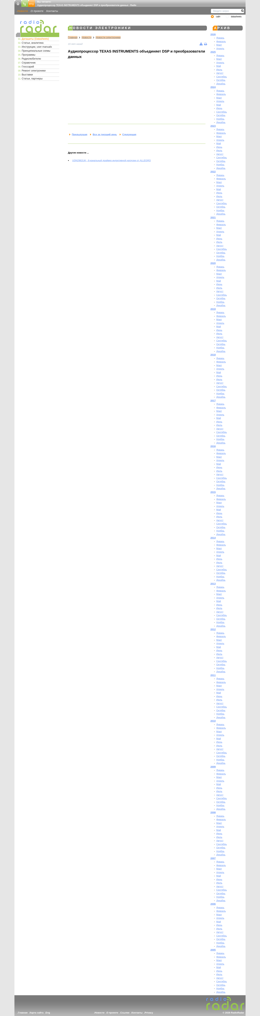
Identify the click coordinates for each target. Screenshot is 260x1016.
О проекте (37, 10)
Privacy (149, 1012)
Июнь (219, 108)
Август (219, 73)
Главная (72, 37)
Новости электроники (108, 37)
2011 (213, 675)
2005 (213, 949)
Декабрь (221, 83)
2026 (213, 34)
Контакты (52, 10)
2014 (213, 537)
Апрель (220, 48)
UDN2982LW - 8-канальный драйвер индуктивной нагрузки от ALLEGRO (111, 160)
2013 (213, 583)
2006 (213, 904)
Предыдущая (79, 134)
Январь (220, 37)
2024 (213, 87)
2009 (213, 766)
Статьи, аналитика (33, 42)
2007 (213, 858)
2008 (213, 812)
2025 (213, 52)
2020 (213, 263)
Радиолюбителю (31, 58)
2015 (213, 492)
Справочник (29, 62)
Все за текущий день (105, 134)
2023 (213, 126)
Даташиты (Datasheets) (35, 38)
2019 (213, 309)
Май (218, 66)
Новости (22, 10)
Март (219, 45)
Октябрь (220, 80)
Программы (28, 54)
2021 (213, 217)
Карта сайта (37, 1012)
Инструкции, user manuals (37, 46)
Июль (219, 69)
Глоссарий (28, 66)
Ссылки (124, 1012)
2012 (213, 629)
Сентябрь (221, 76)
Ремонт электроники (34, 70)
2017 (213, 400)
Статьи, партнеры (32, 78)
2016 (213, 446)
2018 (213, 354)
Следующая (129, 134)
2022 (213, 171)
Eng (48, 1012)
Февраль (221, 41)
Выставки (27, 74)
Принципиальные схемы (36, 50)
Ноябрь (220, 119)
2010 (213, 721)
